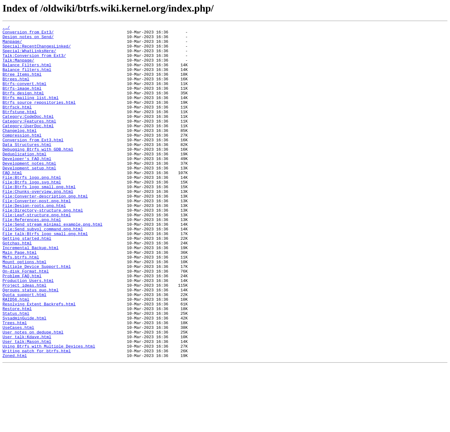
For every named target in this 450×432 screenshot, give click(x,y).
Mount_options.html (24, 309)
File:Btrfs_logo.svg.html (31, 214)
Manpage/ (12, 45)
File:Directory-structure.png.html (42, 247)
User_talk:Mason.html (26, 405)
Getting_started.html (26, 281)
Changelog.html (19, 152)
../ (6, 28)
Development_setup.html (29, 197)
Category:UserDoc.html (28, 146)
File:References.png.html (31, 259)
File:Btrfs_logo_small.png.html (39, 219)
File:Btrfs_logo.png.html (31, 208)
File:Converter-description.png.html (45, 231)
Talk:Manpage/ (18, 67)
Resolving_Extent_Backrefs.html (39, 360)
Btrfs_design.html (23, 107)
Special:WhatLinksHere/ (29, 56)
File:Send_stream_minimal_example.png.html (52, 264)
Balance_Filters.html (26, 73)
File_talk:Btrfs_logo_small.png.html (45, 276)
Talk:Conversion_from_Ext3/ (34, 62)
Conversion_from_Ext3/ (28, 34)
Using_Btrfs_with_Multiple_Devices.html (48, 411)
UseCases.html (18, 388)
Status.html (15, 371)
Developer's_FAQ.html (26, 185)
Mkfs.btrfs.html (20, 304)
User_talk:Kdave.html (26, 399)
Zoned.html (14, 422)
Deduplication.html (24, 180)
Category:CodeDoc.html (28, 135)
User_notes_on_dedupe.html (32, 394)
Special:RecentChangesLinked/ (36, 50)
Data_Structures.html (26, 169)
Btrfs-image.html (22, 101)
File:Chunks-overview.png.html (37, 225)
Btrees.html (15, 90)
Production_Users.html (28, 332)
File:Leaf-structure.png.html (36, 253)
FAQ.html (12, 202)
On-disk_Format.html (25, 321)
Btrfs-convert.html (24, 95)
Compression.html (22, 157)
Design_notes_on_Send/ (28, 39)
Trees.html (14, 382)
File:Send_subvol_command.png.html (42, 270)
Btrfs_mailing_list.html (30, 112)
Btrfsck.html (17, 124)
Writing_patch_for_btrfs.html (36, 416)
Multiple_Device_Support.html (36, 315)
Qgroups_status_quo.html (30, 343)
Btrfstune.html (19, 129)
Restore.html (17, 366)
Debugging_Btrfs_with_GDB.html (37, 174)
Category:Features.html (29, 140)
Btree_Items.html (22, 84)
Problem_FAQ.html (22, 326)
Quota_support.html (24, 349)
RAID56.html (15, 354)
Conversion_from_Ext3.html (32, 163)
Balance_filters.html (26, 79)
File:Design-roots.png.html (34, 242)
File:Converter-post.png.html (36, 236)
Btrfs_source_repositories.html (39, 118)
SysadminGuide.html (24, 377)
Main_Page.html (19, 298)
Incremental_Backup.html (30, 292)
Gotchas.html (17, 287)
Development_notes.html (29, 191)
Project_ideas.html (24, 337)
